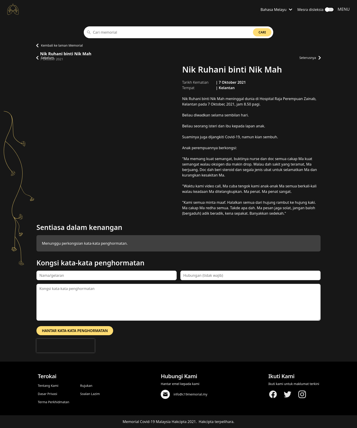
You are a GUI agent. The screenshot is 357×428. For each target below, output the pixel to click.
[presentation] (65, 345)
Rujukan (86, 385)
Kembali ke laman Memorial (58, 45)
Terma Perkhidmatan (53, 402)
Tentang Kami (48, 385)
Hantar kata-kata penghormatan (75, 330)
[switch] (329, 9)
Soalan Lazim (90, 394)
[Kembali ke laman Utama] (13, 9)
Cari (262, 32)
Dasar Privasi (47, 394)
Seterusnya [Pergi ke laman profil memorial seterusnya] (310, 57)
